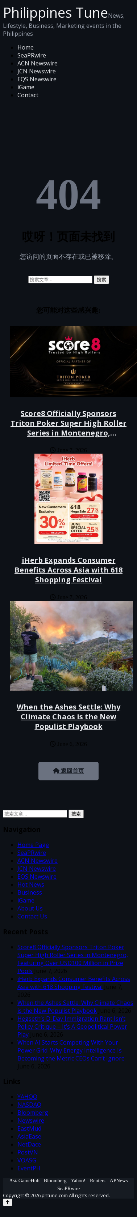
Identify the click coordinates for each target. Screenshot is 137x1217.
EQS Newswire (37, 79)
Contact (27, 95)
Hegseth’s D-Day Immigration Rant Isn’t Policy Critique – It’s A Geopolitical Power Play (72, 1026)
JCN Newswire (36, 71)
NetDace (29, 1144)
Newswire (30, 1120)
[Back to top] (7, 1202)
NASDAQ (29, 1105)
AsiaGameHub (24, 1180)
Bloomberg (32, 1113)
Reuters (97, 1180)
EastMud (29, 1128)
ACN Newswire (37, 63)
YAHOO (27, 1097)
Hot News (30, 884)
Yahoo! (78, 1180)
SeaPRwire (31, 55)
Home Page (33, 845)
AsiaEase (29, 1136)
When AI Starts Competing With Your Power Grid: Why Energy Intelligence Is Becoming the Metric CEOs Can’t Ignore (71, 1050)
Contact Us (32, 916)
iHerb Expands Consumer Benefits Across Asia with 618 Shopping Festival (68, 569)
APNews (119, 1180)
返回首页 (68, 771)
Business (29, 892)
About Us (30, 908)
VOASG (26, 1160)
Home (25, 47)
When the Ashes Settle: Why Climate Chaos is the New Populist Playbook (68, 716)
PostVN (27, 1152)
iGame (25, 87)
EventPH (29, 1168)
